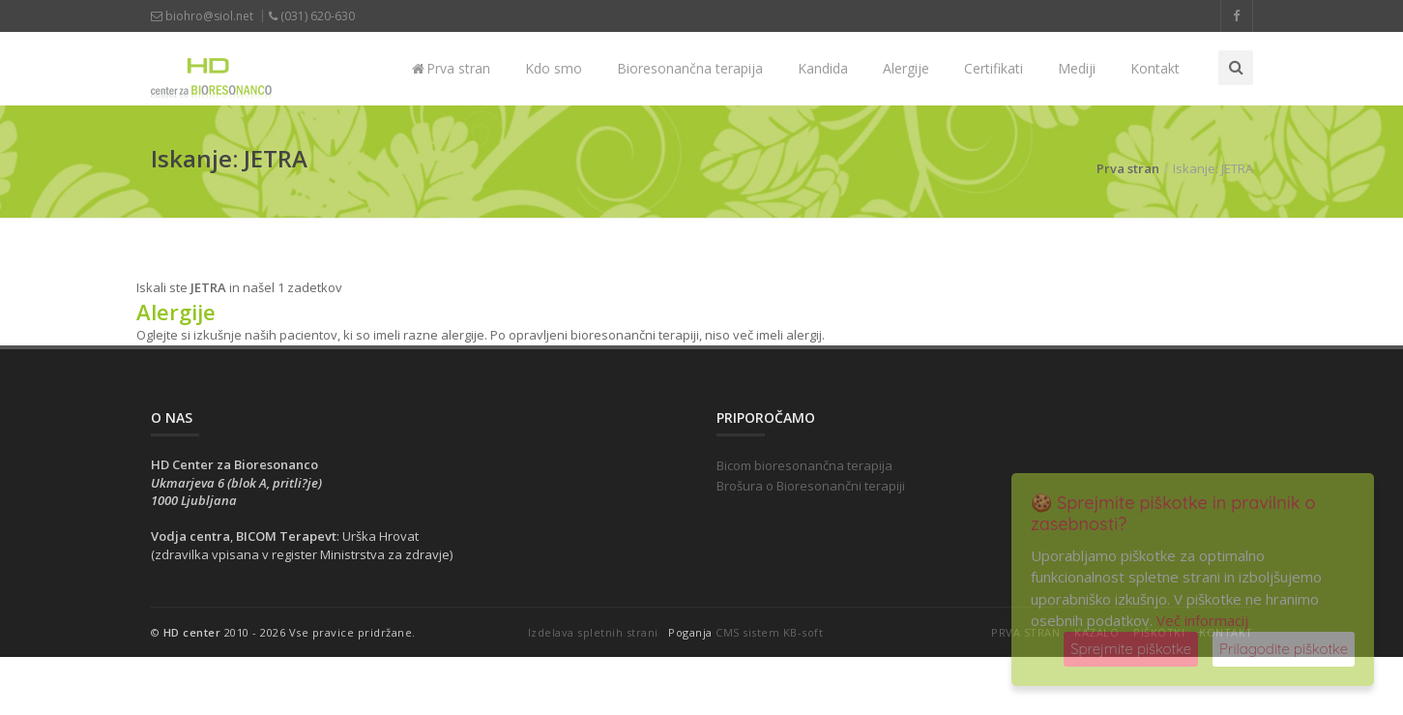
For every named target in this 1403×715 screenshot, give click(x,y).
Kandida (823, 68)
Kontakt (1155, 68)
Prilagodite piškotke (1283, 649)
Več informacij (1202, 620)
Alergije (906, 68)
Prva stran (451, 68)
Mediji (1077, 68)
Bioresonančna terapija (690, 68)
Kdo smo (553, 68)
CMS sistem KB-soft (769, 632)
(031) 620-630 (312, 16)
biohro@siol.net (202, 16)
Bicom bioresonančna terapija (804, 465)
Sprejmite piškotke (1130, 649)
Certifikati (993, 68)
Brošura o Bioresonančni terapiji (810, 485)
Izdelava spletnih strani (593, 632)
